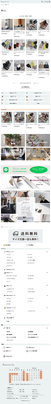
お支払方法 (34, 389)
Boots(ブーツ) (13, 96)
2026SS (8, 331)
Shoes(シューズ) (13, 92)
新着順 (30, 16)
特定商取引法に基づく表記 (12, 398)
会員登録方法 (9, 391)
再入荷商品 (29, 245)
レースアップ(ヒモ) (11, 278)
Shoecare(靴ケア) (13, 103)
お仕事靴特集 (30, 331)
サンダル (8, 304)
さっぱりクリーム (10, 311)
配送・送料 (22, 389)
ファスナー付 (30, 275)
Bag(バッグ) (38, 96)
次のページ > (36, 83)
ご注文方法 (9, 389)
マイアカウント (10, 396)
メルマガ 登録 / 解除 (31, 351)
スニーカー (9, 257)
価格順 (26, 16)
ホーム (2, 4)
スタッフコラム (10, 340)
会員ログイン (7, 351)
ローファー (30, 254)
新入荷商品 (6, 245)
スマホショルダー (31, 291)
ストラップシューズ (11, 263)
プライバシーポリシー (24, 398)
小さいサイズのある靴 (32, 334)
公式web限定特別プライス (33, 337)
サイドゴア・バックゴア (12, 275)
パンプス (8, 254)
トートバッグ (9, 291)
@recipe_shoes (7, 356)
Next (48, 121)
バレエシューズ (10, 260)
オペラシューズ (31, 263)
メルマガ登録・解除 (24, 396)
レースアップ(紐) (31, 260)
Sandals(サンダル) (37, 92)
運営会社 (34, 398)
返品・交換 (22, 391)
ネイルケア (9, 313)
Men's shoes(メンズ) (13, 99)
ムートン (8, 281)
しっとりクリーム (31, 311)
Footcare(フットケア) (38, 99)
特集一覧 (8, 328)
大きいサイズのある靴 (11, 337)
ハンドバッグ (30, 289)
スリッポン (30, 257)
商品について (35, 391)
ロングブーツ (30, 278)
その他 (38, 103)
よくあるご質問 (10, 393)
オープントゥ (9, 265)
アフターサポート (36, 393)
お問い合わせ (30, 347)
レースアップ (30, 298)
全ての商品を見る (25, 86)
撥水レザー (7, 4)
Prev (3, 121)
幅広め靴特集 (9, 334)
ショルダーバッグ (10, 289)
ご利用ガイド (7, 347)
